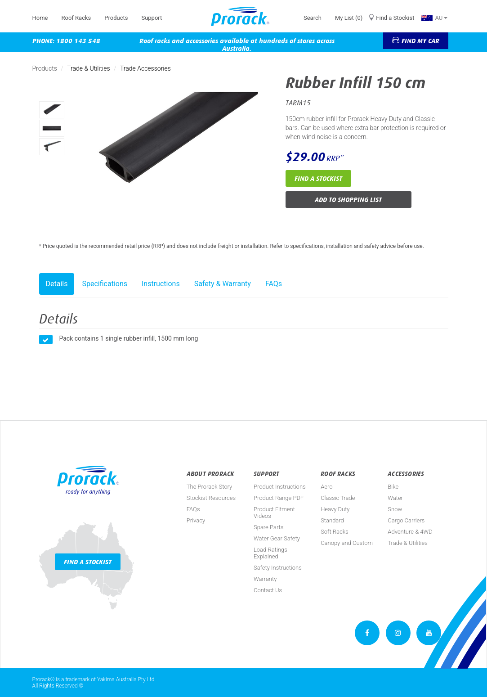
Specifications (104, 283)
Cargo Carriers (406, 520)
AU (434, 17)
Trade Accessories (145, 68)
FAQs (273, 283)
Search (313, 17)
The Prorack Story (209, 486)
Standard (332, 520)
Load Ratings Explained (270, 553)
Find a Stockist (395, 17)
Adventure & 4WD (410, 531)
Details (57, 283)
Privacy (196, 520)
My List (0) (348, 17)
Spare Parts (268, 527)
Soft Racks (334, 531)
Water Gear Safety (277, 538)
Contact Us (268, 590)
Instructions (161, 283)
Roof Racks (76, 17)
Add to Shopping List (348, 199)
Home (40, 17)
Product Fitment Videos (274, 512)
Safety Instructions (278, 567)
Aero (326, 486)
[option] (51, 109)
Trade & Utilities (88, 68)
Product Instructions (280, 486)
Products (116, 17)
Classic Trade (338, 498)
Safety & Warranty (222, 283)
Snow (395, 509)
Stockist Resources (211, 498)
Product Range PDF (279, 498)
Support (151, 17)
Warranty (265, 579)
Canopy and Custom (347, 543)
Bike (393, 486)
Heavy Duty (335, 509)
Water (395, 498)
